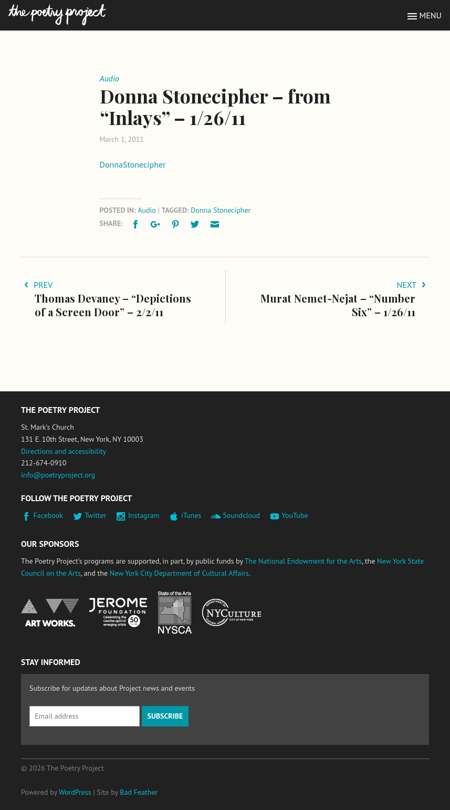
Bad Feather (139, 792)
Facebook (49, 515)
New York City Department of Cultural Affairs (179, 573)
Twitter (95, 515)
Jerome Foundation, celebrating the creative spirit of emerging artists (118, 612)
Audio (147, 210)
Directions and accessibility (63, 451)
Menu (431, 15)
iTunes (191, 515)
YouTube (294, 515)
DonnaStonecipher (133, 164)
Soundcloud (241, 515)
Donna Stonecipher (220, 210)
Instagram (144, 515)
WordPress (75, 792)
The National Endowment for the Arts (303, 561)
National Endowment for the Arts (50, 613)
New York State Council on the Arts (175, 612)
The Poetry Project (57, 15)
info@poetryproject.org (58, 475)
